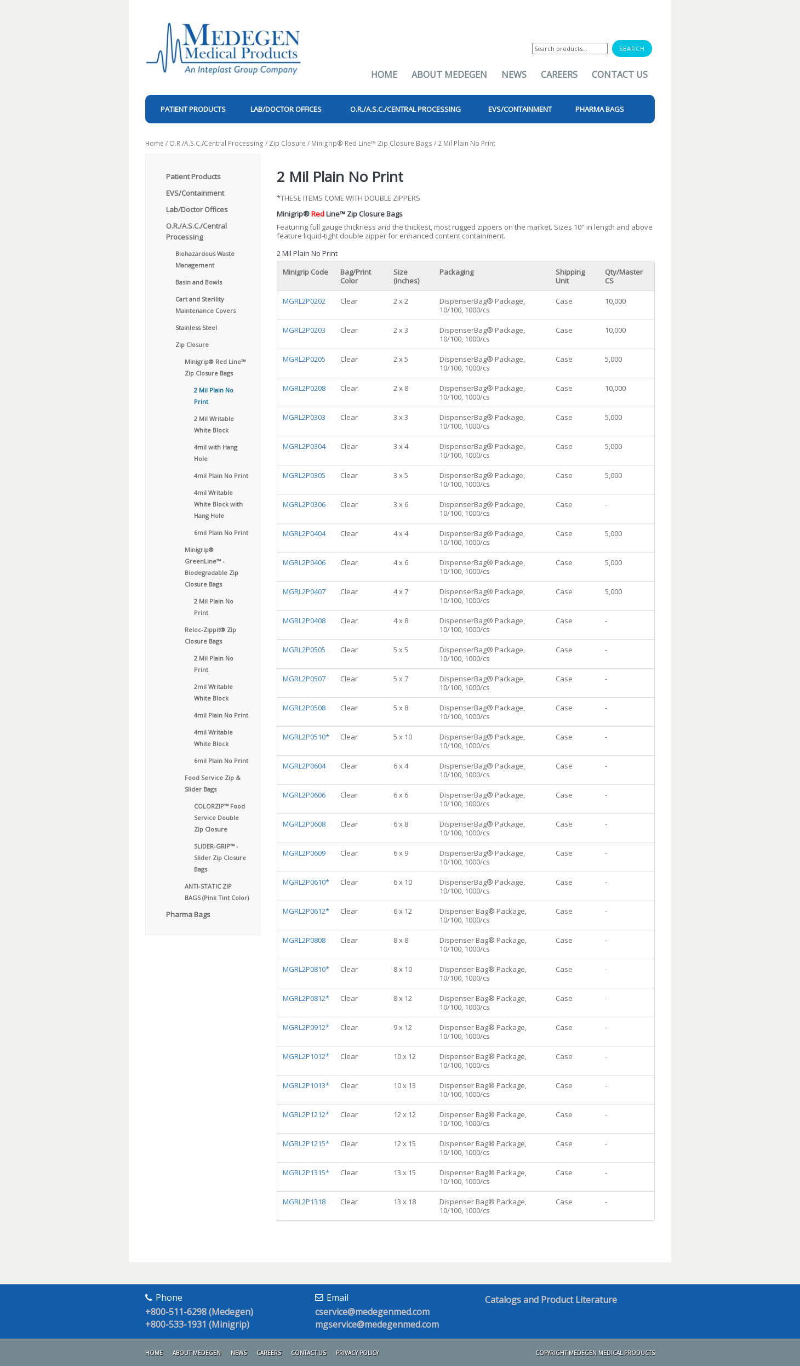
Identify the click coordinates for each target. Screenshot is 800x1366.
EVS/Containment (195, 193)
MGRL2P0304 (304, 446)
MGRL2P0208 (304, 388)
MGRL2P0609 (304, 853)
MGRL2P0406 (304, 562)
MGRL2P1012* (306, 1056)
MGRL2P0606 (304, 795)
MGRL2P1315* (306, 1172)
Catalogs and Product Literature (551, 1300)
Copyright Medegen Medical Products (595, 1353)
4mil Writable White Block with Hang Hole (218, 504)
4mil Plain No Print (221, 475)
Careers (559, 75)
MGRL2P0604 (304, 766)
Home (384, 75)
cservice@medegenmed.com (372, 1312)
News (514, 75)
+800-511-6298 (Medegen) (199, 1312)
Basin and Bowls (198, 282)
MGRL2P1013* (306, 1085)
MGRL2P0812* (306, 998)
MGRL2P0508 (304, 708)
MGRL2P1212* (306, 1114)
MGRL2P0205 (304, 359)
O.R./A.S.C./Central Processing (216, 143)
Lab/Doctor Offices (197, 209)
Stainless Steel (196, 327)
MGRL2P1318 (304, 1201)
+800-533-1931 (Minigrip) (197, 1324)
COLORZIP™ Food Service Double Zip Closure (219, 817)
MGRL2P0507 (304, 679)
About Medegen (449, 75)
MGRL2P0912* (306, 1027)
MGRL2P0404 (304, 533)
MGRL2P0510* (306, 737)
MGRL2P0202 (304, 301)
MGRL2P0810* (306, 969)
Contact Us (620, 75)
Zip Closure (287, 143)
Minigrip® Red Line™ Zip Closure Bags (371, 143)
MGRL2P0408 (304, 620)
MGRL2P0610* (306, 882)
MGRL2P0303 (304, 417)
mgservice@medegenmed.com (377, 1324)
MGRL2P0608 (304, 824)
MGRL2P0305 (304, 475)
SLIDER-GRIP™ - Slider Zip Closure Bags (220, 857)
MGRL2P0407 (304, 591)
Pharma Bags (188, 914)
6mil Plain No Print (221, 532)
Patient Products (193, 176)
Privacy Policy (357, 1353)
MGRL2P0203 (304, 330)
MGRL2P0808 (304, 940)
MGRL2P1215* (306, 1143)
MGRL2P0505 (304, 649)
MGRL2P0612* (306, 911)
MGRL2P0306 (304, 504)
